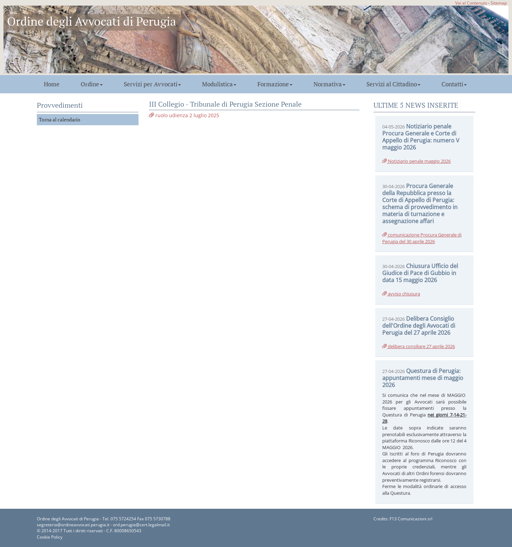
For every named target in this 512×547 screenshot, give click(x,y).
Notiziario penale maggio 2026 (416, 161)
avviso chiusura (401, 294)
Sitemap (499, 3)
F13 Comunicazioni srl (411, 519)
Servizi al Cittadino (393, 84)
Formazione (274, 84)
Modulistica (219, 84)
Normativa (329, 84)
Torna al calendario (59, 119)
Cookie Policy (49, 537)
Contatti (454, 84)
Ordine (92, 84)
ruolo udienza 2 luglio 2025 (184, 115)
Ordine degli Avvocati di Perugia (91, 21)
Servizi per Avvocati (152, 84)
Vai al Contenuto (471, 3)
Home (52, 84)
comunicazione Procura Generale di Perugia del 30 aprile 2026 (422, 238)
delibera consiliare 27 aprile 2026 (418, 346)
